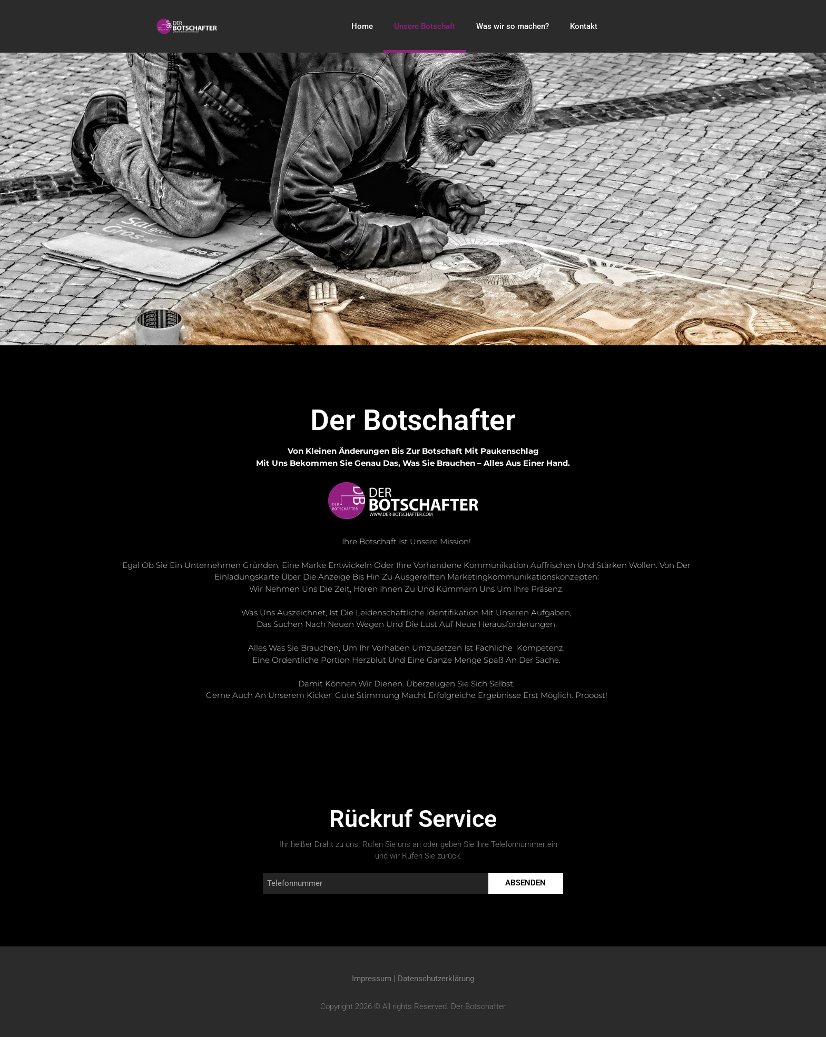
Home (362, 26)
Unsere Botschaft (424, 26)
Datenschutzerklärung (436, 978)
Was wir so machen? (512, 26)
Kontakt (583, 26)
